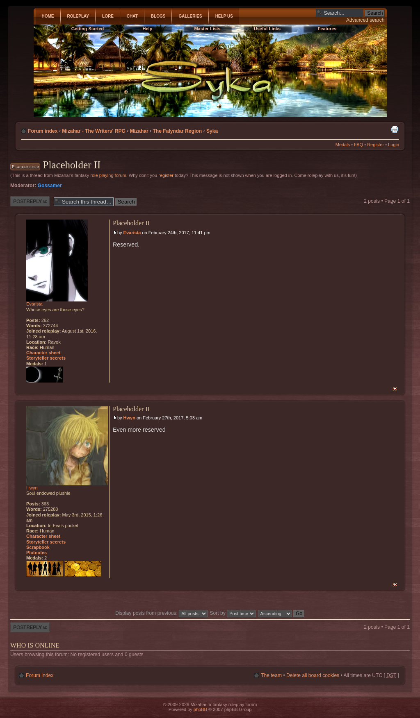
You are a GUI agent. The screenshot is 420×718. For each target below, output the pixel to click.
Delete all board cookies (312, 675)
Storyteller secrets (46, 358)
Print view (394, 129)
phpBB (200, 709)
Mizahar (139, 131)
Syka (212, 131)
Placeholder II (71, 164)
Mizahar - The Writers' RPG (94, 131)
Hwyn (129, 417)
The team (271, 675)
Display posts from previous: (161, 613)
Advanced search (365, 20)
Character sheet (43, 352)
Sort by (233, 613)
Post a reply (30, 201)
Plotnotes (36, 552)
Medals (343, 144)
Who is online (34, 645)
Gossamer (50, 185)
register (165, 175)
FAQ (358, 144)
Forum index (43, 131)
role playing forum (108, 175)
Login (393, 144)
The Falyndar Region (177, 131)
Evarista (132, 232)
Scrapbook (38, 547)
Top (395, 389)
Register (375, 144)
